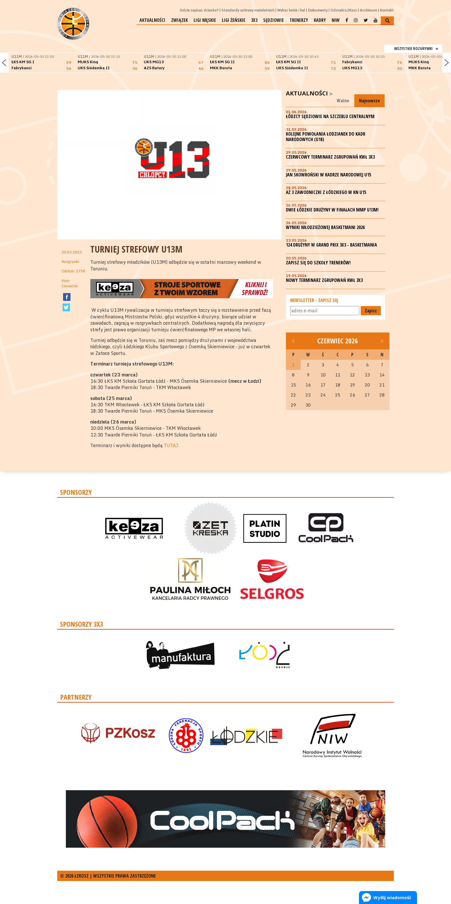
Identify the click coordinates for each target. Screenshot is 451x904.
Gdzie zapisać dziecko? (199, 10)
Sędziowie (273, 20)
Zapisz (371, 310)
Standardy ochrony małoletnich (247, 10)
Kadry (320, 20)
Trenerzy (299, 20)
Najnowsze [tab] (369, 100)
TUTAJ (171, 445)
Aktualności (152, 20)
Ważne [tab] (343, 100)
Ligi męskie (205, 20)
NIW (336, 20)
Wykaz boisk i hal (291, 10)
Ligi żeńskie (233, 20)
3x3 (254, 20)
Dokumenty (318, 10)
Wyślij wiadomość (392, 897)
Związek (179, 20)
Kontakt (387, 10)
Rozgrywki (70, 261)
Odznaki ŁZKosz (343, 10)
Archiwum (368, 10)
